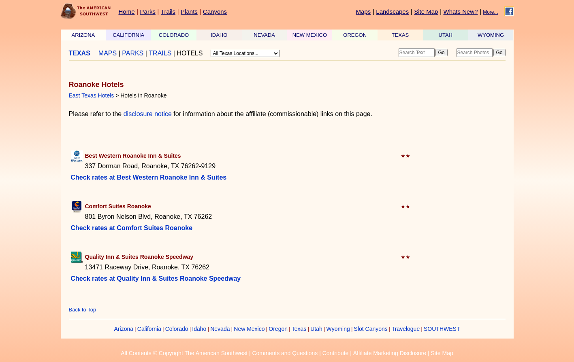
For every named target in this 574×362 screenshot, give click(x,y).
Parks (148, 11)
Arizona (123, 329)
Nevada (220, 329)
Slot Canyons (371, 329)
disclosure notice (148, 113)
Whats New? (461, 11)
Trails (168, 11)
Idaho (199, 329)
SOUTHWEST (442, 329)
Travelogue (406, 329)
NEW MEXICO (309, 35)
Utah (316, 329)
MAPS (107, 53)
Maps (363, 11)
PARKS (132, 53)
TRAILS (160, 53)
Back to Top (82, 310)
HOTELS (190, 53)
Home (127, 11)
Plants (189, 11)
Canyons (215, 11)
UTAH (445, 35)
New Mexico (249, 329)
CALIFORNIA (128, 35)
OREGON (355, 35)
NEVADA (264, 35)
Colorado (176, 329)
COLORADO (174, 35)
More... (490, 12)
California (149, 329)
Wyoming (338, 329)
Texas (299, 329)
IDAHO (219, 35)
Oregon (278, 329)
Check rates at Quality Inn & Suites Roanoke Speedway (156, 278)
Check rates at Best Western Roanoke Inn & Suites (149, 177)
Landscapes (392, 11)
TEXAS (400, 35)
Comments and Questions (285, 353)
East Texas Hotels (91, 95)
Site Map (426, 11)
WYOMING (491, 35)
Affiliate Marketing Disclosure (389, 353)
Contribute (335, 353)
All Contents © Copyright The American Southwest (184, 353)
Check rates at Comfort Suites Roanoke (132, 227)
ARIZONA (83, 35)
